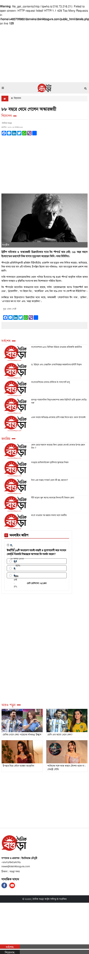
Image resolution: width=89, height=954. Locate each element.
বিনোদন (16, 98)
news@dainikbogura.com (15, 866)
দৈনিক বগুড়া (38, 899)
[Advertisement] (26, 53)
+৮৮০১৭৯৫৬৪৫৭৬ (11, 862)
